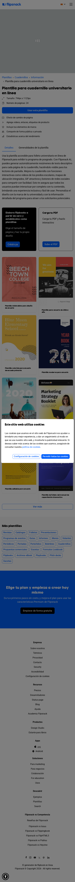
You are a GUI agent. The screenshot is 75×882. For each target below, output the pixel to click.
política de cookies (31, 447)
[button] (5, 876)
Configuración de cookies (26, 456)
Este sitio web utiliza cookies (37, 426)
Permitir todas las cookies (55, 456)
